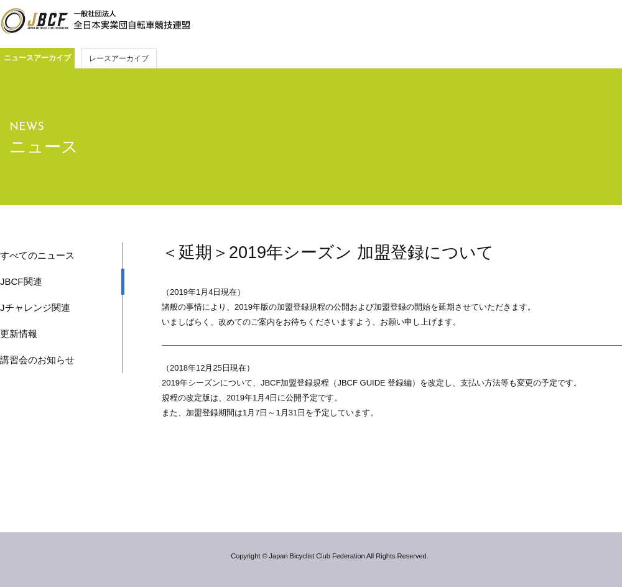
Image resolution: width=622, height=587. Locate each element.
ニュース (43, 146)
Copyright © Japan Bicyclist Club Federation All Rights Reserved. (329, 556)
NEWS (26, 127)
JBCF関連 (21, 281)
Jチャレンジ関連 (35, 307)
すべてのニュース (37, 255)
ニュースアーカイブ (37, 57)
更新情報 (18, 333)
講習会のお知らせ (37, 359)
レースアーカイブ (119, 58)
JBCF (95, 21)
